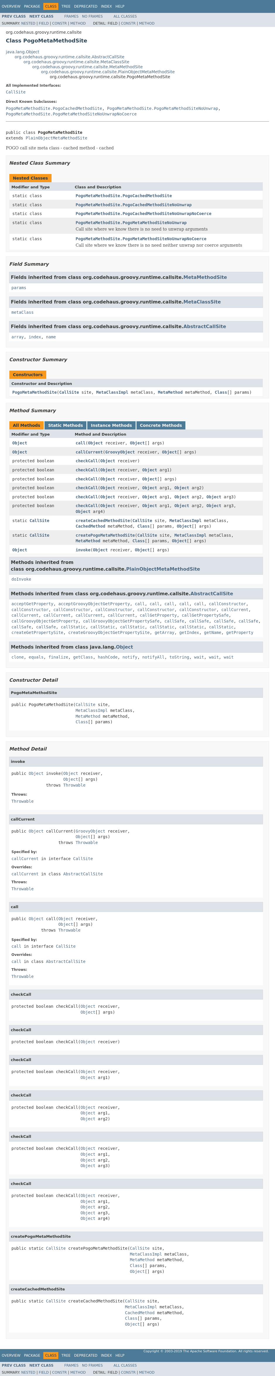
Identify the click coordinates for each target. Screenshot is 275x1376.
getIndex (189, 632)
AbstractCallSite (204, 326)
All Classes (125, 16)
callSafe (174, 621)
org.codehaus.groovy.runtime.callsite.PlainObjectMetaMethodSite (108, 71)
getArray (164, 632)
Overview (11, 6)
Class (221, 392)
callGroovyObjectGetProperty (44, 621)
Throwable (74, 785)
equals (36, 657)
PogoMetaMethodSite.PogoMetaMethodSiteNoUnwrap (162, 108)
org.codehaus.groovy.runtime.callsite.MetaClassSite (76, 61)
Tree (66, 6)
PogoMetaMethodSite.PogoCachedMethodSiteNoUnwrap (134, 204)
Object (19, 443)
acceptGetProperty (32, 603)
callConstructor (227, 603)
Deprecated (86, 6)
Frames (71, 16)
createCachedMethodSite (103, 520)
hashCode (107, 657)
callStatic (73, 627)
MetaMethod (170, 392)
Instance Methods (111, 425)
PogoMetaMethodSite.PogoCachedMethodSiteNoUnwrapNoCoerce (143, 213)
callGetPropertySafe (205, 615)
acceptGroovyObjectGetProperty (94, 603)
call (81, 443)
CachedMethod (90, 526)
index (35, 337)
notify (129, 657)
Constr (59, 23)
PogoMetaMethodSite (34, 392)
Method (78, 23)
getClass (83, 657)
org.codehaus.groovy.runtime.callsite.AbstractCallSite (69, 56)
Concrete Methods (161, 425)
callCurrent (89, 452)
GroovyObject (120, 452)
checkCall (87, 460)
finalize (58, 657)
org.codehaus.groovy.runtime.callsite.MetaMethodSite (87, 66)
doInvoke (21, 579)
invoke (83, 550)
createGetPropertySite (37, 632)
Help (119, 6)
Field (44, 23)
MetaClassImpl (112, 392)
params (18, 287)
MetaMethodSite (205, 277)
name (51, 337)
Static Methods (65, 425)
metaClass (22, 312)
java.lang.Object (22, 52)
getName (212, 632)
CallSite (15, 92)
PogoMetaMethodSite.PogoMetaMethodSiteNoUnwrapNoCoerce (71, 114)
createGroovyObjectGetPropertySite (109, 632)
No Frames (92, 16)
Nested (28, 23)
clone (17, 657)
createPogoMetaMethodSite (105, 535)
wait (199, 657)
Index (106, 6)
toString (179, 657)
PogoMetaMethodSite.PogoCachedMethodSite (54, 108)
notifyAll (153, 657)
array (17, 337)
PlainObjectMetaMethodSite (56, 138)
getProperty (239, 632)
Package (32, 6)
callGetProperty (158, 615)
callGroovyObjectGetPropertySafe (121, 621)
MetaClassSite (202, 302)
